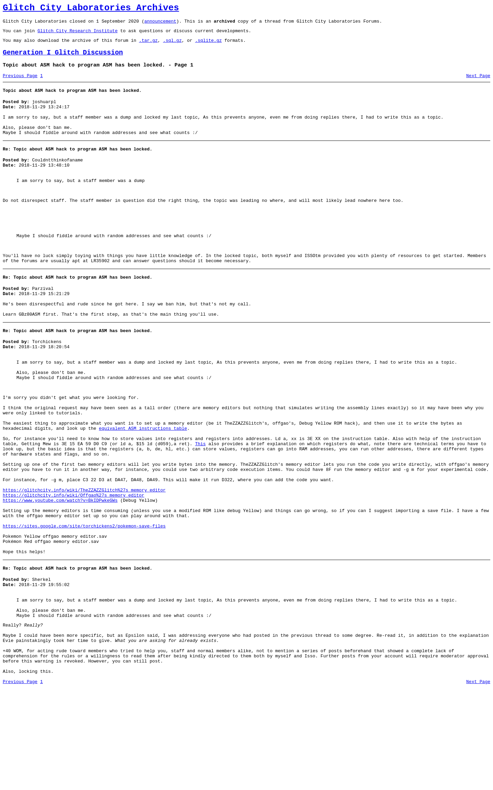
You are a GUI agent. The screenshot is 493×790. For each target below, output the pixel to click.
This (200, 504)
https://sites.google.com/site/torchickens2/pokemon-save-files (84, 603)
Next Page (478, 84)
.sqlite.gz (208, 45)
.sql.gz (172, 45)
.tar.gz (148, 45)
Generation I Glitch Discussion (63, 58)
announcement (160, 24)
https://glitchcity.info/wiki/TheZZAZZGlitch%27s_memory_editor (84, 560)
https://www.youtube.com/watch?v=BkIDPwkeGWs (60, 572)
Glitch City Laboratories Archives (91, 9)
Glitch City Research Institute (77, 35)
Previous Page (20, 84)
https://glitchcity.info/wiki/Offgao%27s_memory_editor (73, 566)
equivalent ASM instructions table (143, 486)
